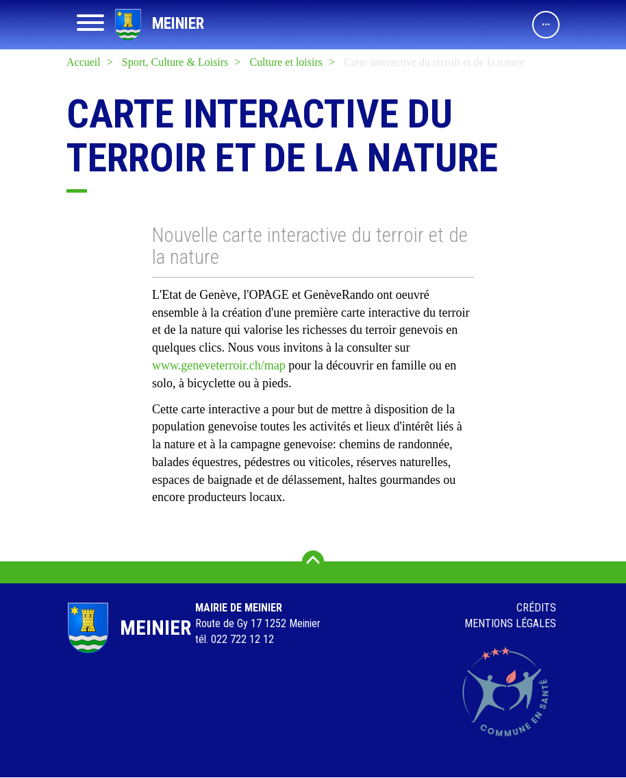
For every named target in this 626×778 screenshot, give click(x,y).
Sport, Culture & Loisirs (175, 62)
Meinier (178, 23)
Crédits (536, 607)
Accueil (83, 62)
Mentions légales (510, 623)
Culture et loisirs (286, 62)
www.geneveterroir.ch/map (219, 365)
